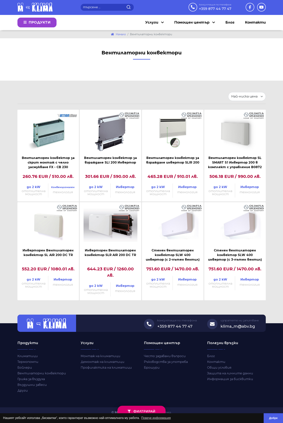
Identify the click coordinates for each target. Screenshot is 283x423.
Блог (230, 22)
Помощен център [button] (192, 22)
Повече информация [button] (156, 418)
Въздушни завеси (32, 385)
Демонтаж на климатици (102, 362)
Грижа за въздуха (31, 379)
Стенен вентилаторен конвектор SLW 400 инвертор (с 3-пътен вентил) (235, 255)
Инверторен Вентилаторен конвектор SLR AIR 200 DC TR (110, 253)
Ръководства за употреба (166, 362)
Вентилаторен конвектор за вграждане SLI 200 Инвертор (110, 160)
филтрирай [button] (141, 411)
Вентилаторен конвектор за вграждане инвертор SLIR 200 (172, 160)
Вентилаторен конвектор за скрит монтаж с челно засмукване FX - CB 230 (48, 162)
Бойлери (24, 367)
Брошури (152, 367)
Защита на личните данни (230, 373)
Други (22, 390)
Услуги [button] (152, 22)
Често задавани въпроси (165, 356)
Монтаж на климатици (100, 356)
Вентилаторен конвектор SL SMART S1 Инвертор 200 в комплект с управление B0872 (235, 162)
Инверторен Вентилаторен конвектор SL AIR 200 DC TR (48, 253)
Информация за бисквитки (230, 379)
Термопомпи (27, 362)
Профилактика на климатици (106, 367)
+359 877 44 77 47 (215, 7)
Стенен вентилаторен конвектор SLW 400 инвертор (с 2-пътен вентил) (173, 255)
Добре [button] (273, 418)
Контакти (255, 22)
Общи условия (219, 367)
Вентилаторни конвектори (41, 373)
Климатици (27, 356)
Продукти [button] (37, 22)
